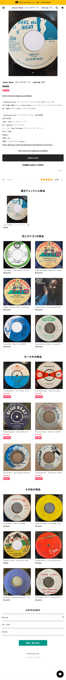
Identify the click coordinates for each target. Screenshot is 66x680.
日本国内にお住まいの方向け (33, 165)
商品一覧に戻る (33, 643)
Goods (5, 632)
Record (5, 617)
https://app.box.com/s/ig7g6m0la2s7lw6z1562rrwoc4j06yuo (27, 145)
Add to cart (33, 158)
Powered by (33, 657)
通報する (61, 171)
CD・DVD (6, 625)
